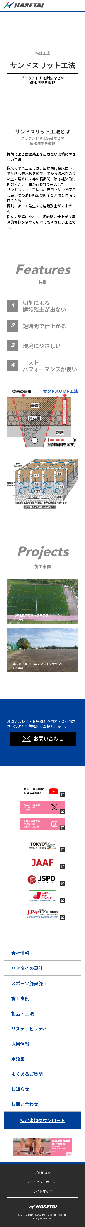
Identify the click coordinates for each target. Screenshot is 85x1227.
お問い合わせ (24, 1104)
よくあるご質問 (27, 1074)
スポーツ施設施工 (29, 983)
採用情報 (20, 1043)
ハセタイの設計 (27, 968)
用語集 (18, 1058)
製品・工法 (22, 1013)
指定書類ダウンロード (42, 1120)
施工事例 (20, 998)
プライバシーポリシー (42, 1182)
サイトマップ (42, 1191)
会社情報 (20, 953)
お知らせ (20, 1089)
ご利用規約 (43, 1172)
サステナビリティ (29, 1028)
